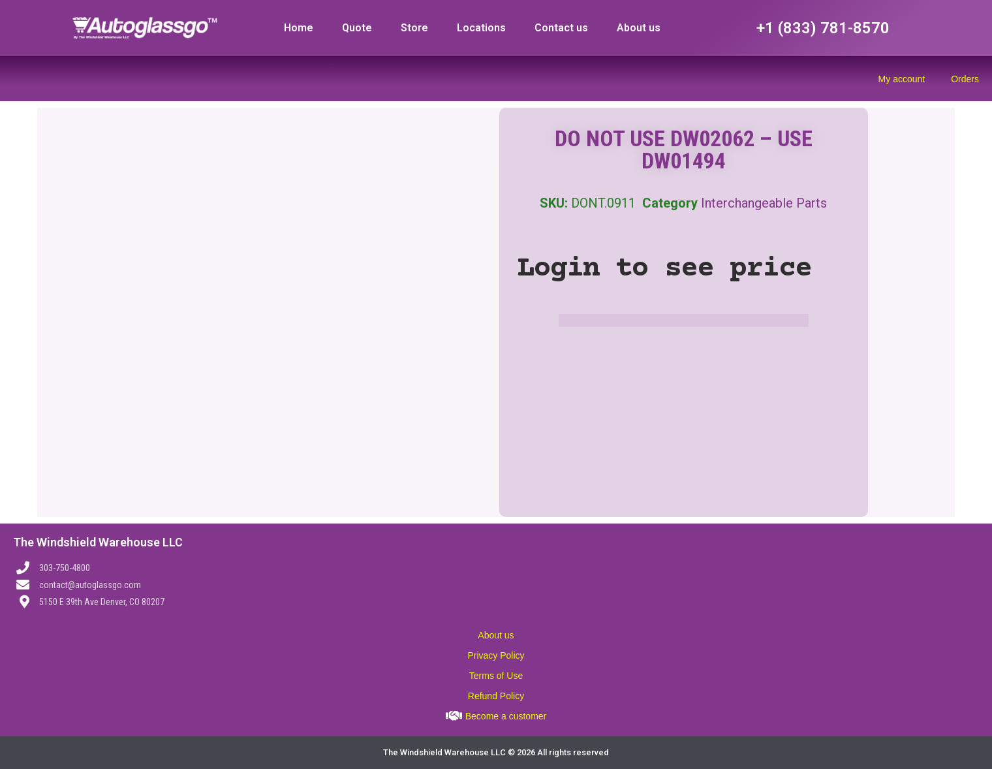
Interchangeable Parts (764, 203)
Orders (965, 79)
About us (638, 28)
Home (298, 28)
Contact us (561, 28)
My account (901, 79)
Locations (481, 28)
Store (414, 28)
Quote (357, 28)
